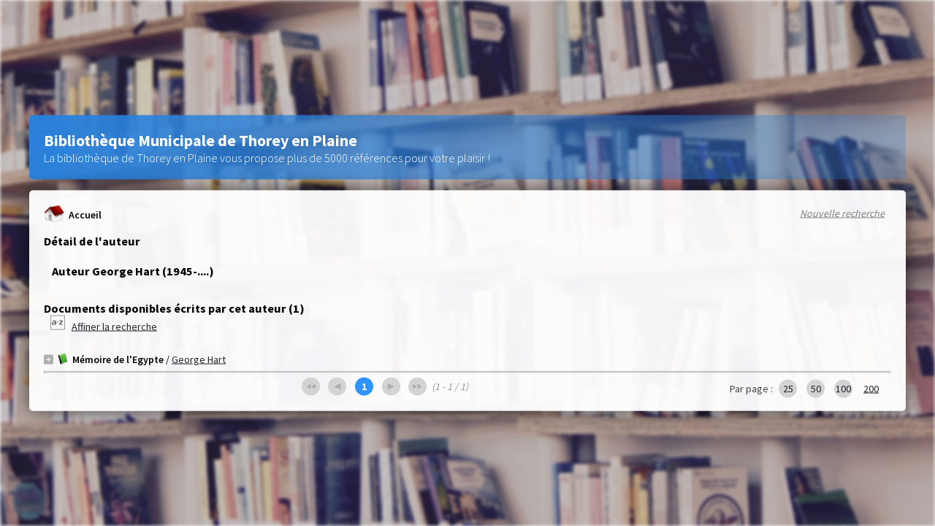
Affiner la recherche (114, 326)
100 (843, 388)
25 (788, 388)
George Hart (199, 359)
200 (871, 388)
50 (816, 388)
